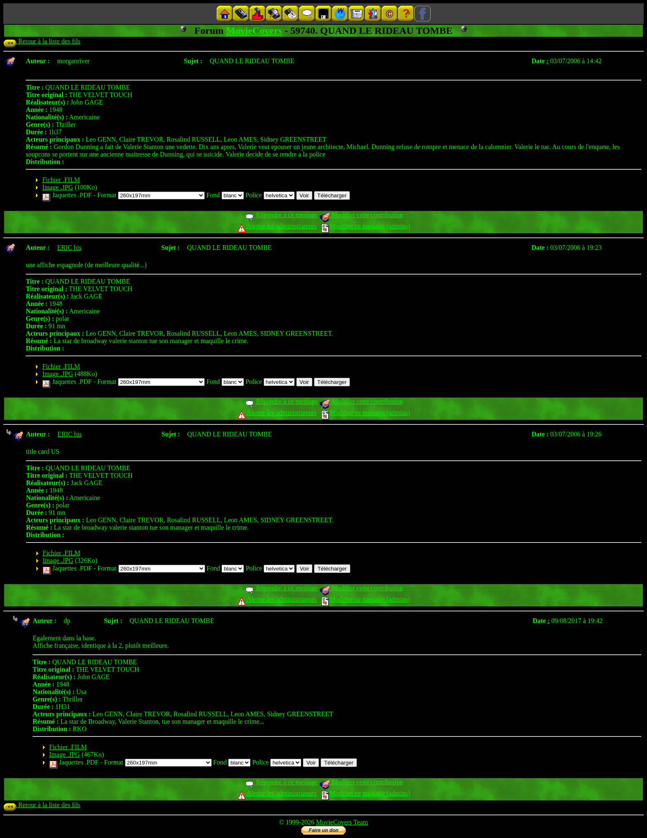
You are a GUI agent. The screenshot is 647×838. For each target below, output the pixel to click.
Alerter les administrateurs (277, 226)
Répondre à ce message (281, 214)
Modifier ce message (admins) (365, 226)
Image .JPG (57, 187)
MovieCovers (254, 30)
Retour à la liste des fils (41, 41)
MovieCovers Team (342, 822)
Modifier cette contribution (361, 214)
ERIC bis (69, 247)
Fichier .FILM (61, 179)
